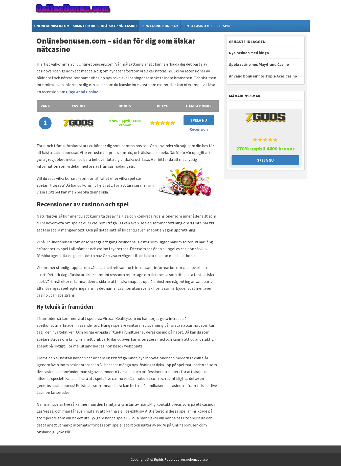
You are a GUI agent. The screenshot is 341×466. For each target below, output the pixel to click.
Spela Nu (198, 120)
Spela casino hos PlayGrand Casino (259, 64)
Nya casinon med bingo (249, 52)
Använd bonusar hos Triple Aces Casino (263, 76)
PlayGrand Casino (82, 91)
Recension (199, 129)
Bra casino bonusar (160, 26)
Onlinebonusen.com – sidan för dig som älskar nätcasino (85, 26)
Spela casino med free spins (208, 26)
